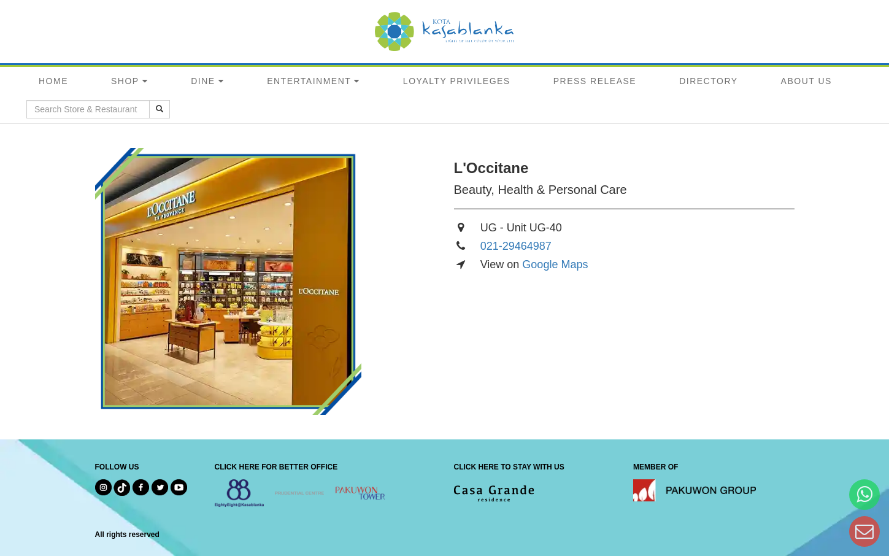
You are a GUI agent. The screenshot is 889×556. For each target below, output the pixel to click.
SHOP (125, 81)
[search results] (159, 109)
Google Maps (555, 264)
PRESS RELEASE (594, 81)
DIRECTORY (708, 81)
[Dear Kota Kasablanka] (864, 531)
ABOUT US (806, 81)
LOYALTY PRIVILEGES (456, 81)
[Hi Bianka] (864, 494)
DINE (203, 81)
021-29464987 (516, 246)
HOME (53, 81)
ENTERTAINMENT (309, 81)
